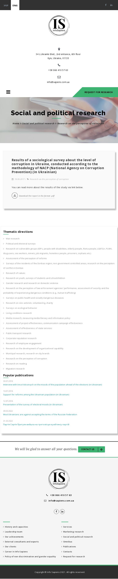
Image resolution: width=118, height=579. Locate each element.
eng (15, 5)
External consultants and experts (21, 541)
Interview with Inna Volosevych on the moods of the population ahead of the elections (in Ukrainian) (52, 384)
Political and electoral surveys (19, 243)
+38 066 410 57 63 (58, 70)
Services (66, 526)
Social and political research (38, 123)
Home (16, 123)
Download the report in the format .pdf (36, 196)
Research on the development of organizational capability (33, 348)
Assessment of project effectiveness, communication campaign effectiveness (43, 323)
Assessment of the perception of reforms (25, 258)
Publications (68, 546)
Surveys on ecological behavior (20, 308)
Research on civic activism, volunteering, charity (28, 303)
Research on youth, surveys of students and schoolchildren (34, 278)
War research (11, 238)
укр (6, 5)
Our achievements (13, 536)
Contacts (66, 552)
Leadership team (12, 531)
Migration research (14, 368)
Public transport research (17, 333)
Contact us (92, 449)
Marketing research (72, 531)
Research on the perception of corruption (48, 179)
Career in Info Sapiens (15, 552)
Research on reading (15, 363)
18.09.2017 (18, 179)
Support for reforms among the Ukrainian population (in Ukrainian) (36, 394)
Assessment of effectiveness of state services (27, 328)
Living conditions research (17, 313)
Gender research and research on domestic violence (30, 283)
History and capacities (15, 526)
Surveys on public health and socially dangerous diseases (33, 297)
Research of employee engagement (22, 343)
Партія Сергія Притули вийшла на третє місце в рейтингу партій (36, 424)
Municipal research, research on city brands (26, 353)
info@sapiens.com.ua (58, 82)
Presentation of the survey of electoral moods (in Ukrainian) (32, 404)
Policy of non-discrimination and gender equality (29, 556)
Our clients (9, 546)
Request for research (73, 556)
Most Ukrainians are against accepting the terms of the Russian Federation (40, 414)
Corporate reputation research (20, 338)
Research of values (14, 273)
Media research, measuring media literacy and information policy (36, 318)
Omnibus (66, 541)
